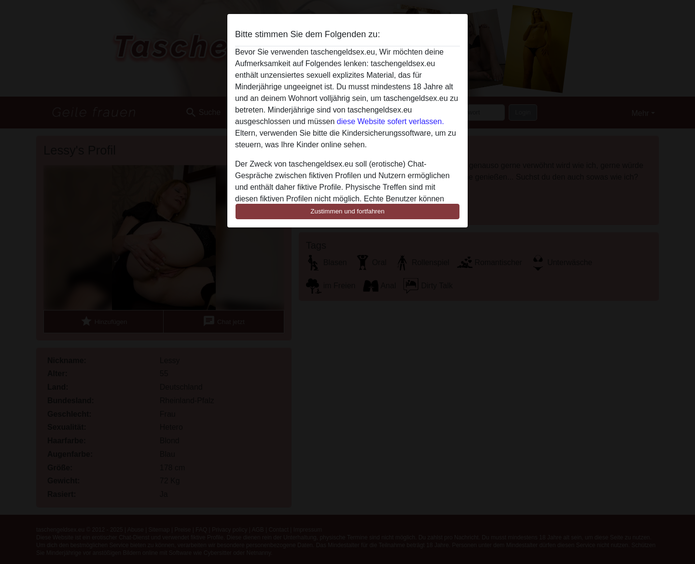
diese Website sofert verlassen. (390, 121)
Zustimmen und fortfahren (347, 211)
